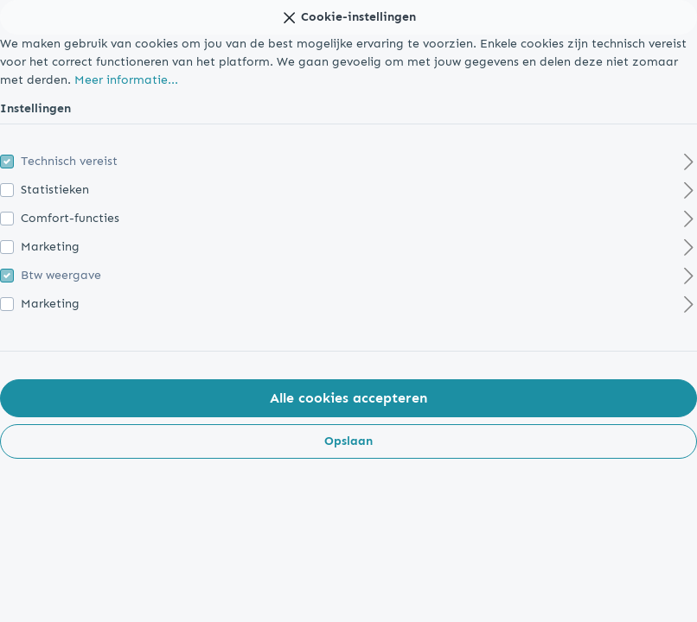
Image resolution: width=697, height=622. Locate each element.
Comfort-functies (70, 218)
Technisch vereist (69, 161)
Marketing (50, 246)
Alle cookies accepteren (348, 398)
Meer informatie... (126, 80)
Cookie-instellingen (348, 14)
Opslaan (348, 441)
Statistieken (55, 189)
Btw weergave (61, 275)
